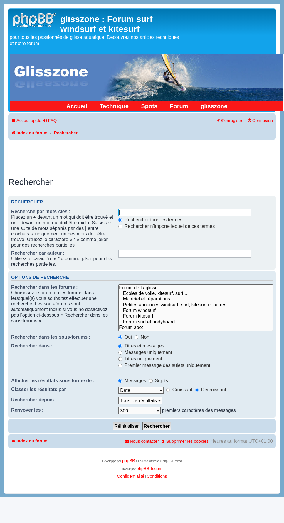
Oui (125, 337)
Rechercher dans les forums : (44, 287)
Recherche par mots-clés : (40, 211)
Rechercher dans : (32, 345)
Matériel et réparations (195, 299)
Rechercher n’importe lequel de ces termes (166, 226)
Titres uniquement (140, 358)
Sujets (158, 380)
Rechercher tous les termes (150, 219)
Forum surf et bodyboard (195, 322)
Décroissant (210, 389)
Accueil (76, 106)
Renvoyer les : (27, 409)
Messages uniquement (145, 352)
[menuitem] (50, 121)
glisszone (214, 106)
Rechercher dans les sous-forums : (50, 337)
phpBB (128, 460)
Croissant (179, 389)
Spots (149, 106)
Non (142, 337)
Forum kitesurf (195, 316)
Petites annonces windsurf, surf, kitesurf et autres (195, 305)
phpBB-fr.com (149, 468)
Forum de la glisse (195, 287)
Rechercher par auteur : (38, 252)
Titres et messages (141, 345)
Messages (132, 380)
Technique (114, 106)
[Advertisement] (142, 156)
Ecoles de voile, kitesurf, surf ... (195, 293)
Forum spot (195, 327)
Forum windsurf (195, 310)
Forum (179, 106)
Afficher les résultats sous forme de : (53, 380)
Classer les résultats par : (40, 389)
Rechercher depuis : (34, 399)
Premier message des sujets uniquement (164, 365)
